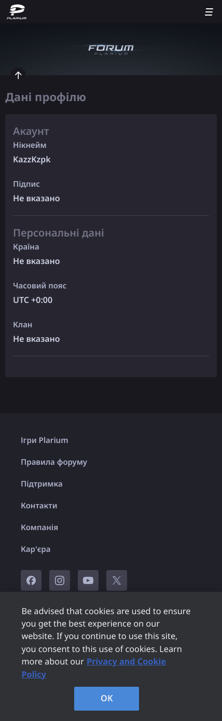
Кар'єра (35, 549)
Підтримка (42, 484)
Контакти (39, 506)
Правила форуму (54, 462)
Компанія (39, 527)
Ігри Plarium (44, 440)
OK (107, 698)
